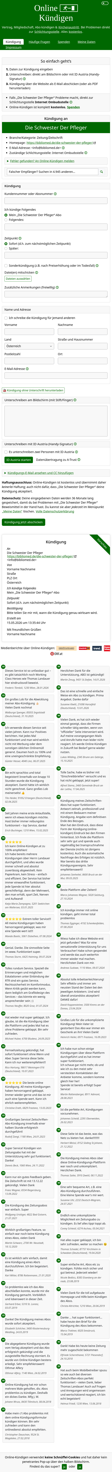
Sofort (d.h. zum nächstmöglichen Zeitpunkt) (40, 244)
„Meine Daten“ (12, 511)
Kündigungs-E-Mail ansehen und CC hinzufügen (41, 473)
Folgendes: (16, 220)
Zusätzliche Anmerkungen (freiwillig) (29, 287)
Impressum (14, 47)
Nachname (65, 325)
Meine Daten (86, 42)
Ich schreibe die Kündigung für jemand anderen (42, 318)
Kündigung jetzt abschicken (23, 522)
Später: (14, 248)
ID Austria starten (18, 460)
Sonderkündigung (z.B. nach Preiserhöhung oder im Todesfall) (52, 265)
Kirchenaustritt (68, 27)
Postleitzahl (12, 354)
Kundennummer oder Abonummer (28, 194)
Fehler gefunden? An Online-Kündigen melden (42, 161)
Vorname (10, 325)
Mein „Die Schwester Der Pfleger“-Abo (35, 215)
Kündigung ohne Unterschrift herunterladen (35, 390)
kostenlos (75, 32)
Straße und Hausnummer (75, 339)
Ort (60, 354)
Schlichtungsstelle (46, 32)
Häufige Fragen (39, 42)
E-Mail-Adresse (14, 369)
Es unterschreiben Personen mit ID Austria (41, 452)
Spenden (64, 42)
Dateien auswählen (18, 278)
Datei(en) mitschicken (19, 272)
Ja (64, 1467)
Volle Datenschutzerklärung (55, 511)
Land (7, 339)
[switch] (105, 3)
